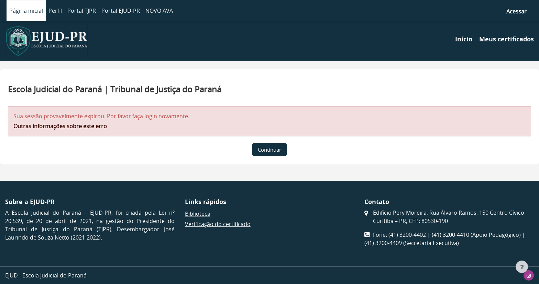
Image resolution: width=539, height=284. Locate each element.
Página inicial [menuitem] (26, 10)
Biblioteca (197, 213)
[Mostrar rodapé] (522, 267)
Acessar (516, 11)
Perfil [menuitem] (55, 10)
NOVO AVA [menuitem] (159, 10)
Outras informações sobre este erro (60, 126)
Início (463, 39)
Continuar (269, 149)
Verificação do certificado (218, 224)
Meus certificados (506, 39)
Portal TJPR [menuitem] (81, 10)
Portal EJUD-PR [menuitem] (120, 10)
